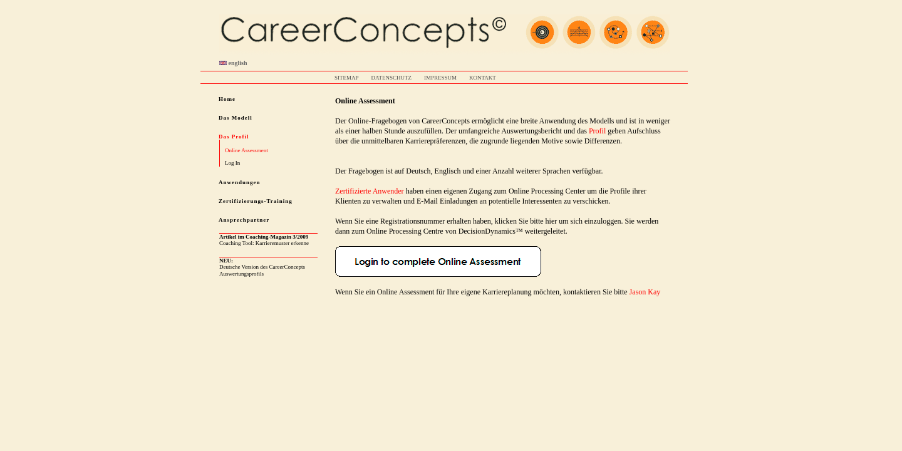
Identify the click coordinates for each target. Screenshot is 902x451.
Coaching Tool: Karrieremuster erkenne (264, 240)
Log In (232, 163)
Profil (597, 131)
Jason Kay (645, 292)
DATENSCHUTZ (391, 78)
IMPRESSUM (440, 78)
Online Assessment (246, 150)
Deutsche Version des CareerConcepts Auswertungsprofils (262, 267)
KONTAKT (482, 78)
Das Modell (235, 118)
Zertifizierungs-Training (256, 201)
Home (227, 99)
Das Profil (234, 136)
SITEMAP (346, 78)
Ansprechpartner (244, 220)
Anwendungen (240, 182)
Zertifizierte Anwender (369, 191)
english (233, 63)
